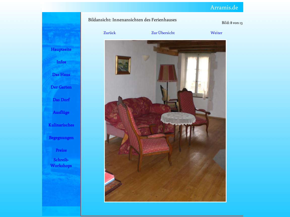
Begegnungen (61, 137)
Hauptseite (61, 49)
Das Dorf (61, 99)
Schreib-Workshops (61, 162)
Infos (61, 62)
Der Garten (61, 87)
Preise (61, 150)
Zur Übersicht (163, 32)
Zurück (110, 32)
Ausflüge (61, 112)
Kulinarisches (61, 125)
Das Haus (61, 74)
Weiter (216, 32)
